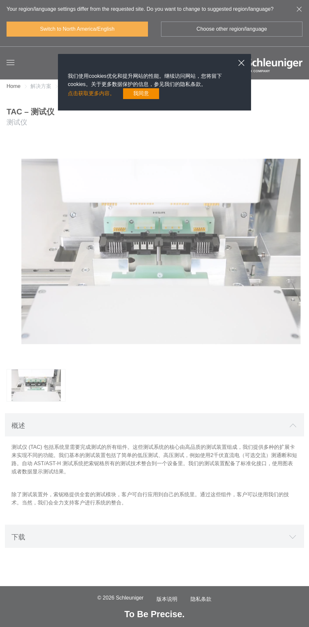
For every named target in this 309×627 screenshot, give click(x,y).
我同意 (141, 93)
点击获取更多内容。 (91, 93)
